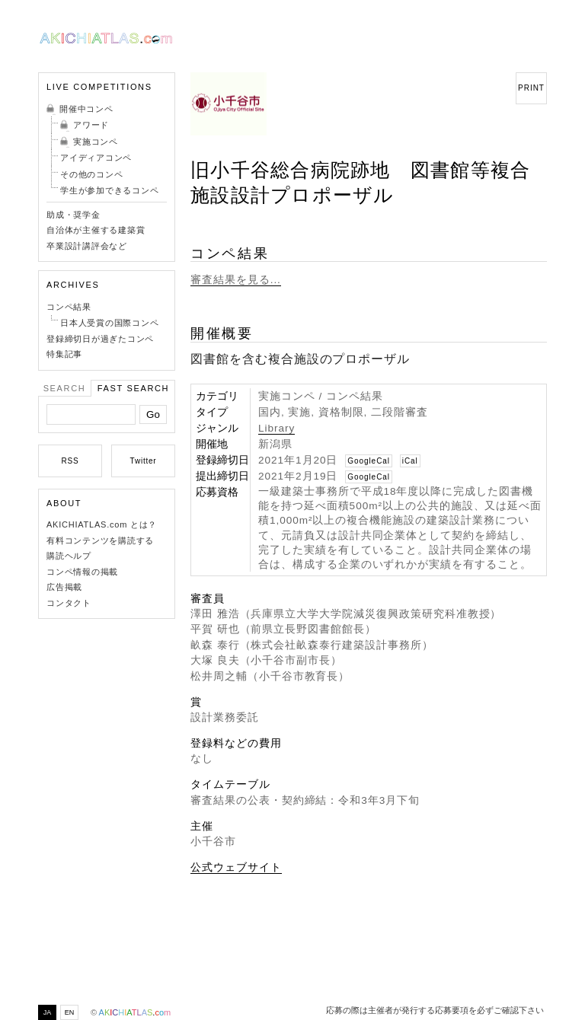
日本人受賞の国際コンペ (109, 322)
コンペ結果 (68, 306)
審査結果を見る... (235, 279)
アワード (91, 124)
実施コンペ (95, 141)
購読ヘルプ (68, 555)
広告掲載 (64, 586)
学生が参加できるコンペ (109, 190)
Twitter (143, 461)
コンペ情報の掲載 (82, 571)
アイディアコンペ (96, 157)
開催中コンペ (86, 108)
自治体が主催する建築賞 (95, 229)
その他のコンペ (91, 174)
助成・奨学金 (73, 214)
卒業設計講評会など (86, 245)
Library (276, 428)
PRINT (531, 88)
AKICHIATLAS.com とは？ (101, 524)
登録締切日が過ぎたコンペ (100, 338)
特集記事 (64, 354)
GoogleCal (368, 461)
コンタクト (68, 602)
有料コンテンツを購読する (100, 540)
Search (64, 388)
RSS (70, 461)
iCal (410, 461)
